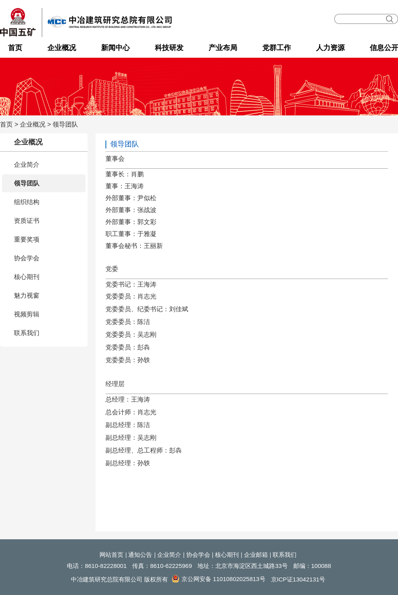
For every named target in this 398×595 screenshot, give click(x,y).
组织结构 (26, 202)
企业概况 (61, 48)
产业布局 (223, 48)
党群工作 (276, 48)
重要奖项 (26, 239)
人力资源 (330, 48)
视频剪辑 (26, 314)
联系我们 (26, 333)
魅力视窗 (26, 295)
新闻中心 (115, 48)
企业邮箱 (256, 554)
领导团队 (65, 124)
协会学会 (26, 258)
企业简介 (26, 164)
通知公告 (140, 554)
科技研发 (169, 48)
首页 (15, 48)
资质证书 (26, 220)
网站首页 (111, 554)
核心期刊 (26, 276)
